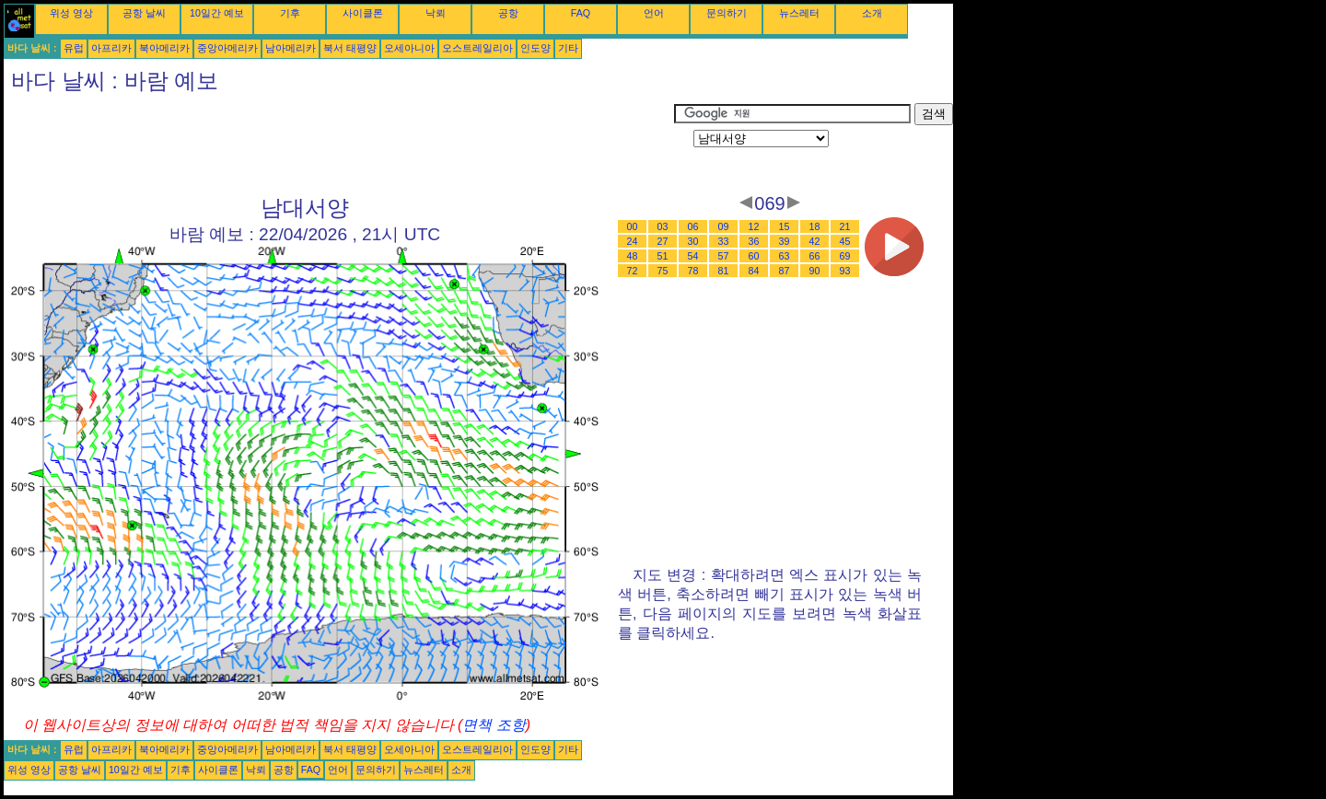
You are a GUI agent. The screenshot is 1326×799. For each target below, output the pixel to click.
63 (784, 255)
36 (754, 241)
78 (693, 270)
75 (663, 270)
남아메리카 (290, 47)
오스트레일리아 (477, 47)
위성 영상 (71, 12)
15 (784, 226)
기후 (290, 12)
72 (632, 270)
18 (814, 226)
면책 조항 (493, 725)
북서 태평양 (350, 47)
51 (663, 255)
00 (632, 226)
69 (845, 255)
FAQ (580, 12)
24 (632, 241)
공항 (508, 12)
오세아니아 (409, 47)
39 (784, 241)
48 (632, 255)
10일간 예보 (217, 12)
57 (723, 255)
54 (693, 255)
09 (723, 226)
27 (663, 241)
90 (814, 270)
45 (845, 241)
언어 (654, 12)
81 (723, 270)
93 (845, 270)
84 (754, 270)
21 (845, 226)
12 (754, 226)
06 (693, 226)
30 (693, 241)
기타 (568, 47)
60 (754, 255)
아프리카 (111, 47)
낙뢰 (435, 12)
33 (723, 241)
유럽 (74, 47)
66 (814, 255)
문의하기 (726, 12)
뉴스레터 (799, 12)
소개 (872, 12)
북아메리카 (164, 47)
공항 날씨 (144, 12)
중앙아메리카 (227, 47)
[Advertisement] (339, 144)
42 (814, 241)
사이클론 (363, 12)
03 (663, 226)
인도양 (535, 47)
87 (784, 270)
